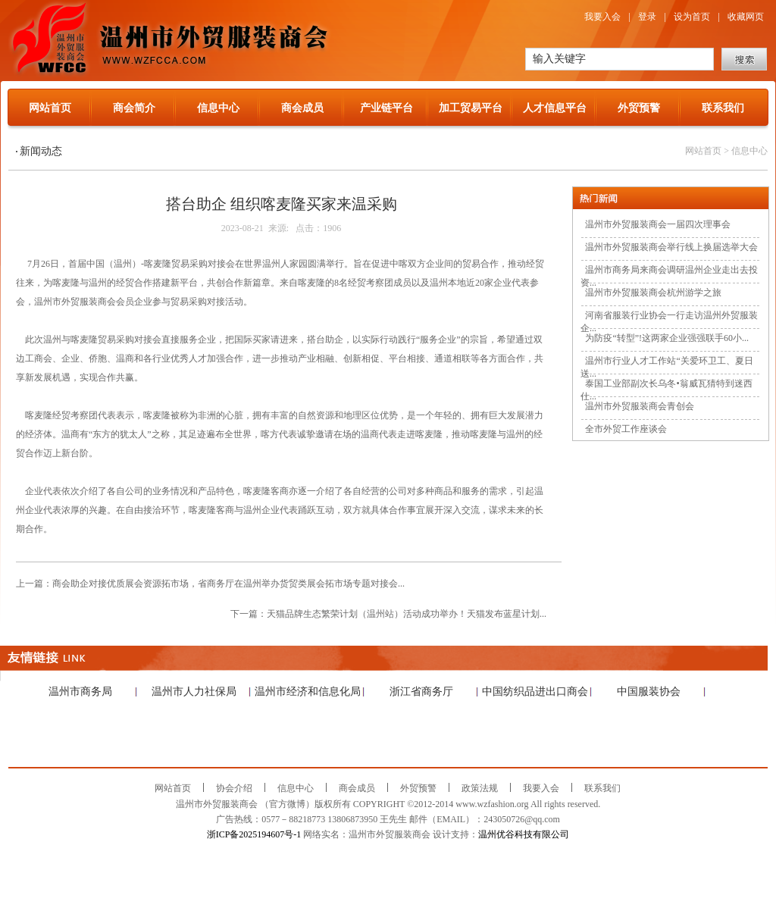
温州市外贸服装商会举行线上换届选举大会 (671, 247)
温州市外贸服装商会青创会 (639, 406)
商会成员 (302, 108)
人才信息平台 (555, 108)
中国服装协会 (649, 691)
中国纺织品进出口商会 (535, 691)
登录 (647, 16)
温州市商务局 (80, 691)
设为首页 (692, 16)
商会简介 (134, 108)
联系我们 (723, 108)
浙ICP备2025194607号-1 (254, 834)
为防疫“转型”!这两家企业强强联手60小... (667, 338)
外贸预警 (639, 108)
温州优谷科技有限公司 (523, 834)
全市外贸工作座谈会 (626, 429)
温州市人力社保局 (194, 691)
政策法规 (480, 788)
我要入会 (602, 16)
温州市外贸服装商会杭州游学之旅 (653, 292)
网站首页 (50, 108)
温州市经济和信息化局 (308, 691)
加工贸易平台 (470, 108)
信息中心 (218, 108)
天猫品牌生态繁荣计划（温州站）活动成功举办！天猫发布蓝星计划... (406, 614)
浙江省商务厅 (421, 691)
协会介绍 (234, 788)
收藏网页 (746, 16)
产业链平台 (386, 108)
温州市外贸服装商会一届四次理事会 (658, 224)
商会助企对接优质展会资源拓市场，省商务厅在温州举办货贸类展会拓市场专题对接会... (228, 583)
